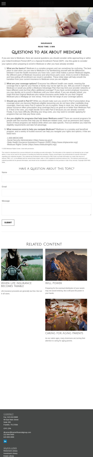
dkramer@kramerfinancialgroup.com (17, 432)
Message (6, 201)
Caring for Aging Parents (64, 333)
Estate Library (9, 456)
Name (4, 172)
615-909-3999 (9, 437)
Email (4, 187)
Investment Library (10, 453)
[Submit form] (8, 223)
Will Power (53, 283)
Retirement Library (10, 451)
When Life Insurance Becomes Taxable (16, 285)
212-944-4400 (9, 434)
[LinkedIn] (5, 441)
